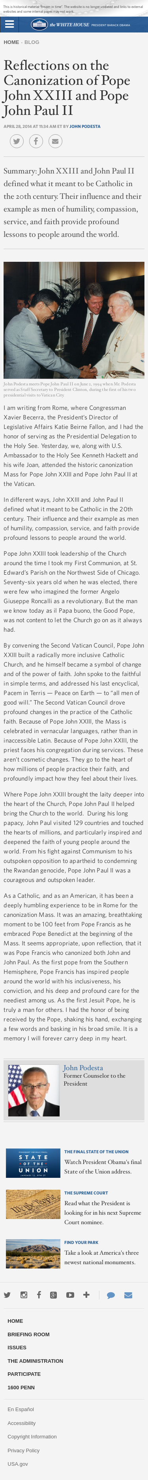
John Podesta (85, 126)
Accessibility (21, 1423)
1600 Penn (21, 1387)
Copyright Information (31, 1437)
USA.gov (17, 1464)
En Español (20, 1409)
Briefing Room (28, 1334)
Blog (31, 42)
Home (11, 42)
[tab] (9, 24)
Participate (24, 1374)
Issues (16, 1347)
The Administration (35, 1361)
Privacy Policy (23, 1450)
